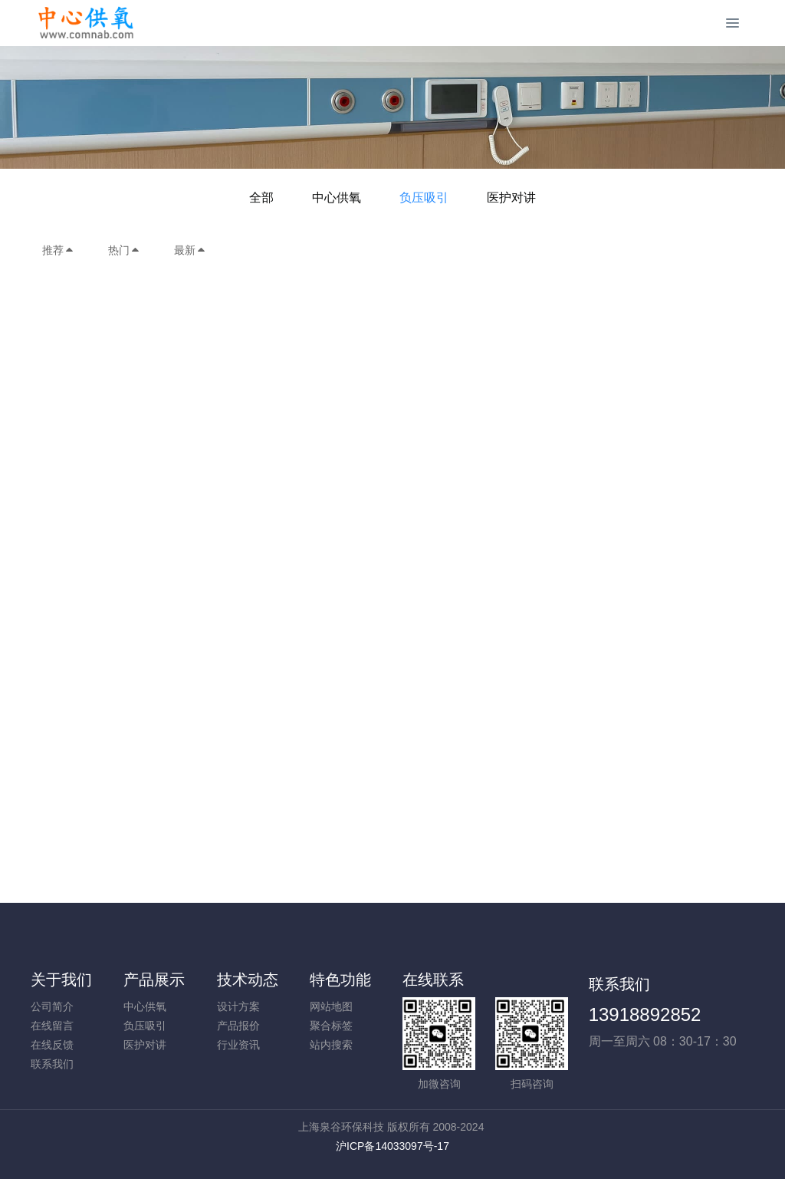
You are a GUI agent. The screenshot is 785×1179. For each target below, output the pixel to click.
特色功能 (340, 979)
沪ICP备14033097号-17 (392, 1146)
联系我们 (52, 1064)
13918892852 (645, 1014)
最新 (190, 250)
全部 (261, 197)
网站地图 (331, 1006)
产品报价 (238, 1025)
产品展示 (154, 979)
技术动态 (247, 979)
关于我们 (61, 979)
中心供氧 (336, 197)
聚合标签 (331, 1025)
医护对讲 (511, 197)
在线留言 (52, 1025)
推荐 (58, 250)
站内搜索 (331, 1045)
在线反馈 (52, 1045)
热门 (124, 250)
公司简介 (52, 1006)
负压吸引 (423, 197)
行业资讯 (238, 1045)
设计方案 (238, 1006)
